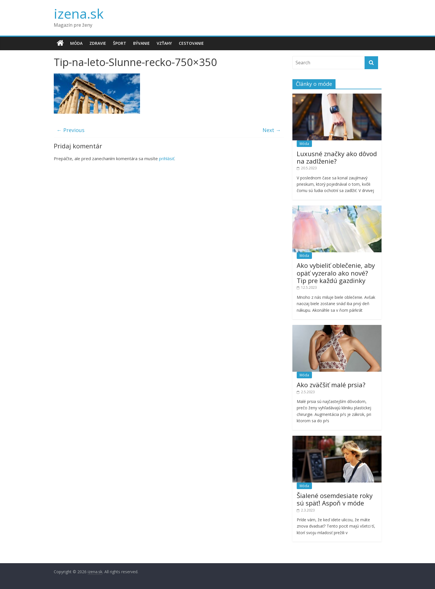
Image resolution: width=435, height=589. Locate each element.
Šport (119, 43)
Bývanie (141, 43)
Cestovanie (191, 43)
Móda (76, 43)
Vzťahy (164, 43)
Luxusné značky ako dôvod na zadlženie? (337, 157)
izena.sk (79, 13)
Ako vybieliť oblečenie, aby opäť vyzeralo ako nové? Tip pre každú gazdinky (336, 273)
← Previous (71, 130)
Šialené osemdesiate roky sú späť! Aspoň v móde (335, 499)
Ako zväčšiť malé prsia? (331, 384)
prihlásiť (166, 158)
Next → (271, 130)
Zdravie (97, 43)
